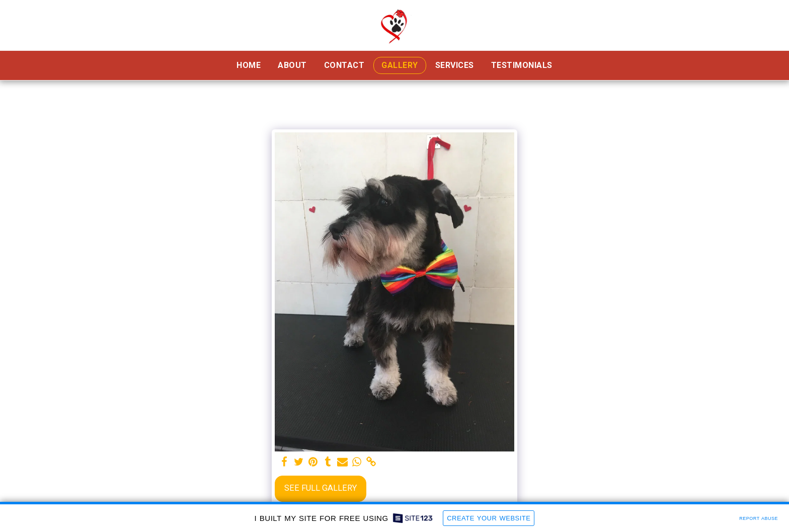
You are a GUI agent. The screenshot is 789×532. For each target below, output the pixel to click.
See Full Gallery (320, 488)
